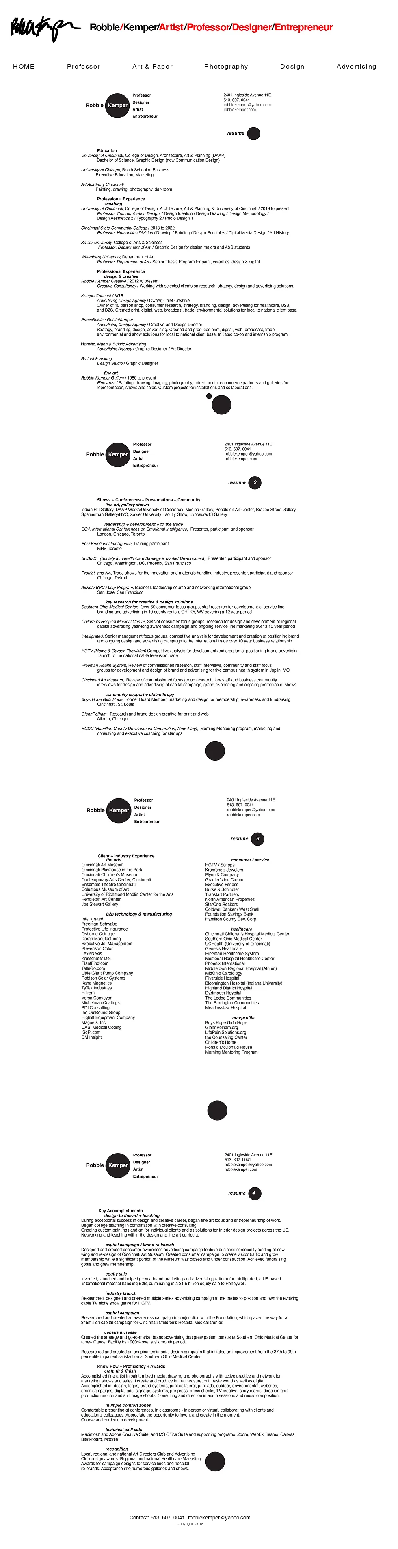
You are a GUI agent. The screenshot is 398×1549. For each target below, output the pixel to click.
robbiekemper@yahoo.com (219, 1517)
